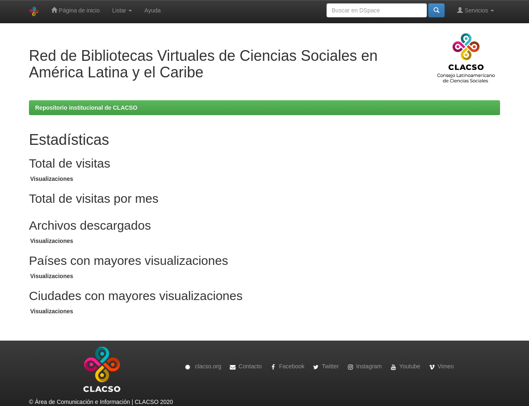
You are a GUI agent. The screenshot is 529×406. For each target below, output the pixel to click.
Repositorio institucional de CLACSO (86, 107)
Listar (122, 10)
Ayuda (152, 10)
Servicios (475, 10)
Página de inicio (75, 10)
